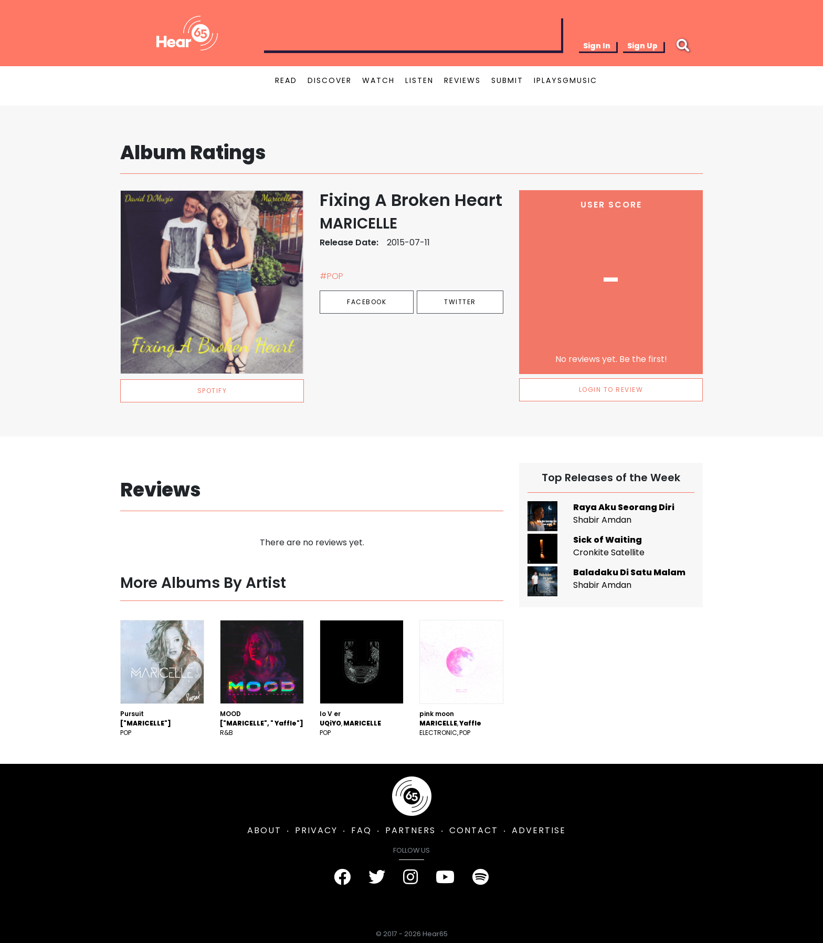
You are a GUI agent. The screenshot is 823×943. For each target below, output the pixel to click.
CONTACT (473, 830)
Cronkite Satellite (609, 552)
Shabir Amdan (602, 520)
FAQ (361, 830)
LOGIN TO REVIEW (611, 389)
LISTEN (419, 80)
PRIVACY (316, 830)
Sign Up (642, 45)
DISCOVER (330, 80)
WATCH (378, 80)
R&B (226, 732)
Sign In (596, 45)
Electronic (438, 732)
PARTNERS (410, 830)
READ (286, 80)
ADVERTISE (539, 830)
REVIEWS (462, 80)
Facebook (366, 301)
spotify (212, 390)
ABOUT (264, 830)
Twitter (460, 301)
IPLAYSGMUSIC (565, 80)
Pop (125, 732)
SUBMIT (507, 80)
